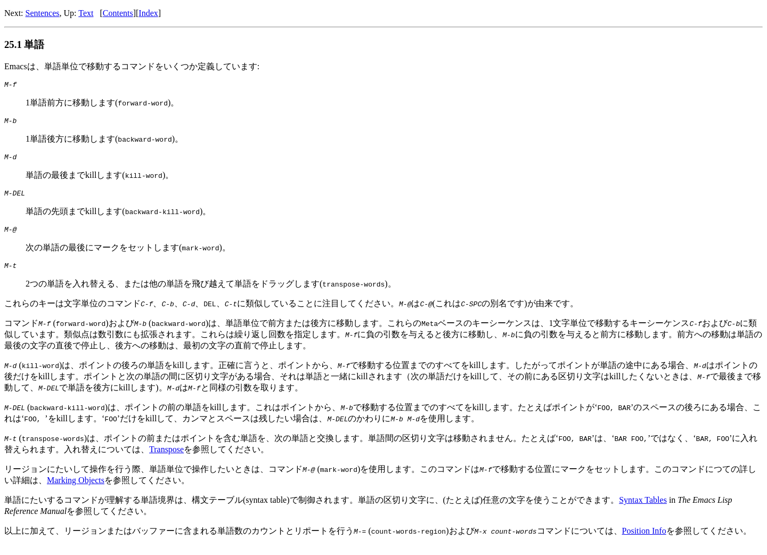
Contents (118, 13)
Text (85, 13)
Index (148, 13)
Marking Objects (75, 489)
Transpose (166, 458)
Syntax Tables (643, 509)
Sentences (43, 13)
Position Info (644, 540)
